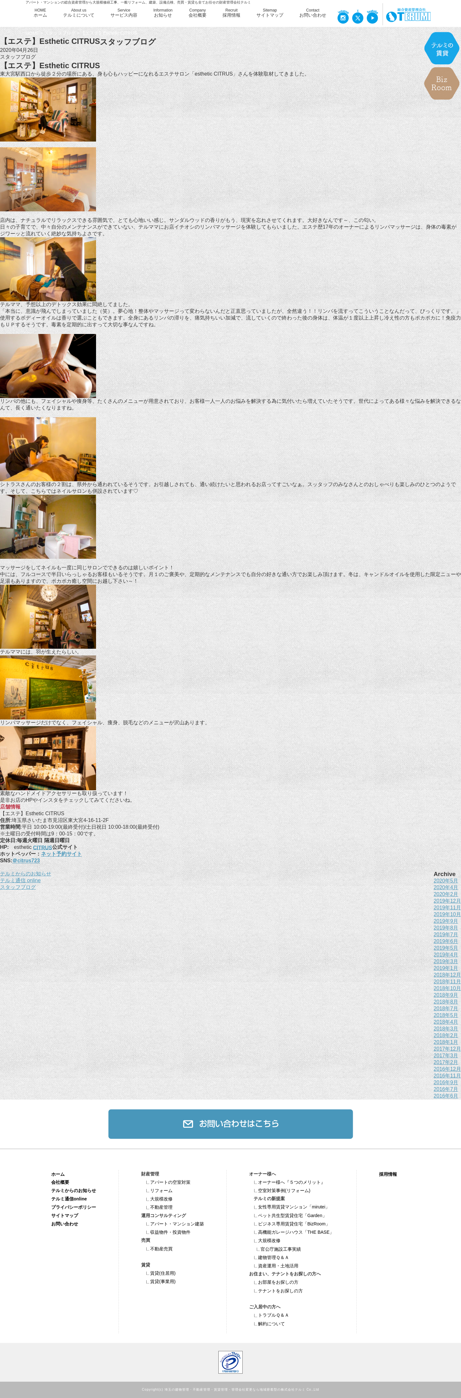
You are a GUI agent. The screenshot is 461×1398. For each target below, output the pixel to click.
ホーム (58, 1173)
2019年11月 (447, 907)
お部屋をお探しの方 (273, 1282)
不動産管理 (157, 1207)
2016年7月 (446, 1089)
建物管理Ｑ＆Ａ (269, 1257)
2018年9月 (446, 995)
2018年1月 (446, 1042)
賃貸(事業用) (158, 1281)
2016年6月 (446, 1096)
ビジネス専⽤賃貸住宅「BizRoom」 (289, 1223)
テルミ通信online (69, 1198)
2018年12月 (447, 975)
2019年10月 (447, 914)
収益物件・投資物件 (165, 1232)
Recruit (231, 13)
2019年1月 (446, 968)
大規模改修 (157, 1198)
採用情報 (388, 1173)
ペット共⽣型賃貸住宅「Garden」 (288, 1215)
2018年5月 (446, 1015)
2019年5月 (446, 948)
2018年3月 (446, 1028)
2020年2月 (446, 894)
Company (197, 13)
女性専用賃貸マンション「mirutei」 (289, 1206)
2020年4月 (446, 887)
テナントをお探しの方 (276, 1290)
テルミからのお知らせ (25, 873)
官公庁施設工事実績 (276, 1249)
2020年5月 (446, 880)
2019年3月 (446, 961)
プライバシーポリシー (73, 1207)
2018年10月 (447, 988)
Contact (312, 13)
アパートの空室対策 (165, 1182)
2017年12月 (447, 1049)
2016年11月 (447, 1075)
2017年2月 (446, 1062)
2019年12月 (447, 901)
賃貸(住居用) (158, 1273)
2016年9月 (446, 1082)
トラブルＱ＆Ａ (269, 1315)
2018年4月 (446, 1022)
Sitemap (269, 13)
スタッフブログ (60, 33)
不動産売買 (157, 1248)
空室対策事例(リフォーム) (279, 1190)
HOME (40, 13)
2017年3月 (446, 1055)
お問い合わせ (64, 1223)
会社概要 (60, 1182)
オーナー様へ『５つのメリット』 (287, 1182)
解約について (267, 1323)
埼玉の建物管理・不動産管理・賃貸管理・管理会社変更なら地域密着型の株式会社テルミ (235, 1390)
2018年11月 (447, 981)
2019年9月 (446, 921)
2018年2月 (446, 1035)
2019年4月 (446, 954)
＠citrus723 (26, 861)
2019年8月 (446, 928)
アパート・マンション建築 (172, 1223)
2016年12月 (447, 1069)
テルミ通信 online (20, 880)
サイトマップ (64, 1215)
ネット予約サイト (61, 854)
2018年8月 (446, 1001)
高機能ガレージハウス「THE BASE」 (291, 1232)
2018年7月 (446, 1008)
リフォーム (157, 1190)
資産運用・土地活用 (273, 1265)
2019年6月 (446, 941)
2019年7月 (446, 934)
